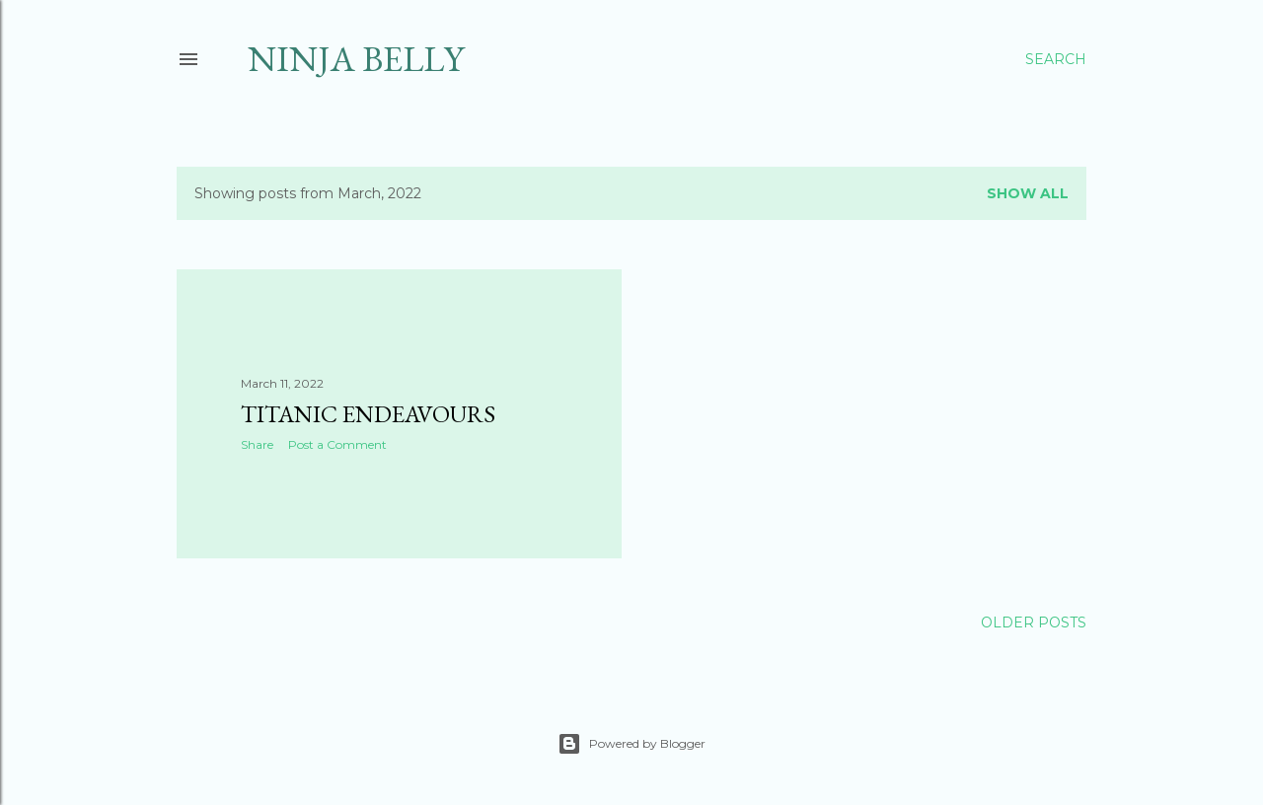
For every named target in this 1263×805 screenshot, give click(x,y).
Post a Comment (337, 444)
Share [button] (257, 444)
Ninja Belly (356, 59)
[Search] (1055, 59)
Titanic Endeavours (368, 414)
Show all (1028, 193)
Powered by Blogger (631, 744)
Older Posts (1033, 622)
